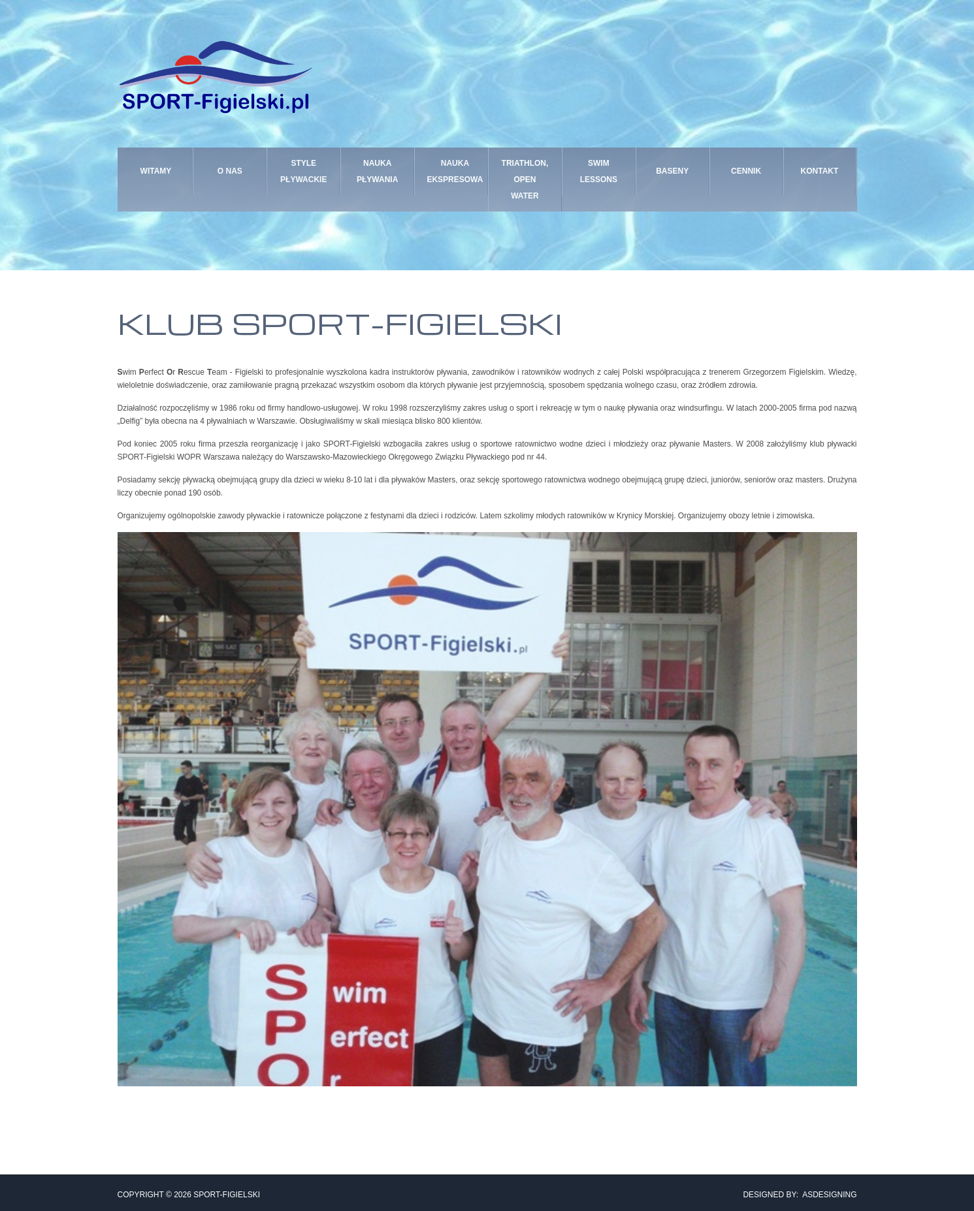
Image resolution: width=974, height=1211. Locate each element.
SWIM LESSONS (598, 176)
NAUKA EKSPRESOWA (451, 176)
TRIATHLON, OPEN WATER (525, 176)
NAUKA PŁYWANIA (377, 176)
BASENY (672, 176)
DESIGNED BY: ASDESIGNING (795, 1191)
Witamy (156, 176)
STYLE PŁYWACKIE (303, 176)
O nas (230, 176)
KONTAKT (820, 176)
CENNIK (746, 176)
